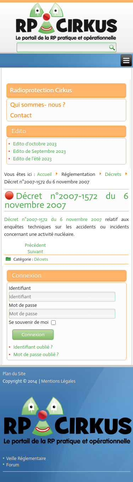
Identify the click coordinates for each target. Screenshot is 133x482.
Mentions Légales (58, 381)
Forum (12, 464)
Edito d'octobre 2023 (35, 144)
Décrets (113, 174)
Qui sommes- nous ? (37, 105)
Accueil (44, 174)
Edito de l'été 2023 (32, 159)
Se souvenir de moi (29, 322)
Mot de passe (23, 305)
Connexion (33, 335)
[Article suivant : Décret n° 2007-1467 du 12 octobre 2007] (35, 252)
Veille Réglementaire (26, 458)
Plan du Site (14, 373)
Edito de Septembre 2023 (39, 151)
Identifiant (20, 288)
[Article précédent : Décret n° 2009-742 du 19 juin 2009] (35, 245)
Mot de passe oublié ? (36, 354)
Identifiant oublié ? (33, 347)
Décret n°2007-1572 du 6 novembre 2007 (67, 200)
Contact (21, 115)
